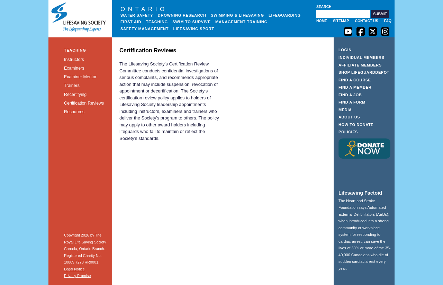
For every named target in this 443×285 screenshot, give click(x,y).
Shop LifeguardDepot (363, 72)
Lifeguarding (285, 15)
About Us (349, 117)
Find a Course (354, 80)
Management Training (241, 22)
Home (321, 21)
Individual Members (361, 57)
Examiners (74, 68)
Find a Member (354, 87)
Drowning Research (182, 15)
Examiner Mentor (80, 76)
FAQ (387, 21)
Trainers (72, 85)
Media (345, 110)
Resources (74, 111)
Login (345, 50)
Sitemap (341, 21)
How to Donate (355, 125)
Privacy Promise (77, 276)
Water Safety (136, 15)
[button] (380, 14)
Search (324, 7)
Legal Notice (74, 269)
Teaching (157, 22)
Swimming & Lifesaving (237, 15)
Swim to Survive (191, 22)
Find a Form (351, 102)
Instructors (74, 59)
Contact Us (366, 21)
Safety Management (144, 29)
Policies (348, 132)
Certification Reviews (84, 103)
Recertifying (75, 94)
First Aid (130, 22)
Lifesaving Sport (193, 29)
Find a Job (350, 95)
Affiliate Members (360, 65)
